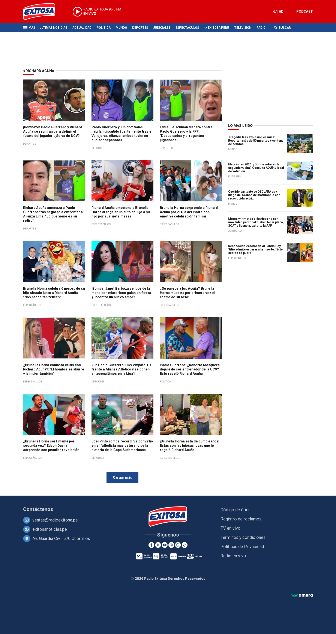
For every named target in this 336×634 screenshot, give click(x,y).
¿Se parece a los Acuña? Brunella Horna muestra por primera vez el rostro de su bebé (187, 292)
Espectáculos (187, 27)
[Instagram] (171, 545)
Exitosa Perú (218, 27)
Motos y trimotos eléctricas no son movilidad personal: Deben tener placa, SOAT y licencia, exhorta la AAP (256, 222)
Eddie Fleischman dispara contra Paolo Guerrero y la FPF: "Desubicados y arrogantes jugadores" (186, 133)
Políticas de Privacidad (242, 546)
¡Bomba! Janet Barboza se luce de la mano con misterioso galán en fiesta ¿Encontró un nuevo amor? (121, 292)
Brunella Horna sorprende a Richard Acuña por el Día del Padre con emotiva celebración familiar (189, 212)
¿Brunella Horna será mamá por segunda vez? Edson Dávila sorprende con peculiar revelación (51, 445)
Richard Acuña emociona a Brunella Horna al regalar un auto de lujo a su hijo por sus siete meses (121, 212)
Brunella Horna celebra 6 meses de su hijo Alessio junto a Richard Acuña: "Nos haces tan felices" (54, 292)
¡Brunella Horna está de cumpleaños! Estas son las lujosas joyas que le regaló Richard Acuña (189, 445)
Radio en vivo (233, 555)
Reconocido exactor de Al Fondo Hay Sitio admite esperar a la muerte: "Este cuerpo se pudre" (255, 249)
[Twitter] (158, 545)
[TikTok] (185, 545)
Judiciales (161, 27)
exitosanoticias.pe (49, 529)
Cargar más (122, 477)
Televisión (242, 27)
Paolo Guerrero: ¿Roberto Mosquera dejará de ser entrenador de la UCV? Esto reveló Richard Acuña (190, 369)
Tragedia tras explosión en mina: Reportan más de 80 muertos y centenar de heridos (256, 140)
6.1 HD (278, 11)
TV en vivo (230, 528)
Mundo (121, 27)
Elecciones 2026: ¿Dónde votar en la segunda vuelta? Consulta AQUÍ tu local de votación (256, 168)
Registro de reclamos (240, 519)
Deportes (140, 27)
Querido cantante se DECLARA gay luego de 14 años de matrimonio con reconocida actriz (254, 195)
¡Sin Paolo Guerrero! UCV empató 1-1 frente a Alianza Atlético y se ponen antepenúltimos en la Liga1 (122, 369)
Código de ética (235, 509)
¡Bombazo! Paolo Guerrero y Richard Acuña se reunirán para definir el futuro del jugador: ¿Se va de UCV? (52, 131)
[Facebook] (151, 545)
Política (104, 27)
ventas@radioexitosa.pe (55, 520)
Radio (261, 27)
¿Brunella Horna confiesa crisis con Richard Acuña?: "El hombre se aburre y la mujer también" (53, 369)
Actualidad (82, 27)
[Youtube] (165, 545)
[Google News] (178, 545)
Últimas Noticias (53, 27)
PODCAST (304, 11)
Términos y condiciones (243, 537)
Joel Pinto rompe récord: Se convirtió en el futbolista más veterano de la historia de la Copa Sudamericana (122, 445)
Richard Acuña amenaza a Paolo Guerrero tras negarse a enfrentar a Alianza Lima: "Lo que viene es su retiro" (53, 214)
